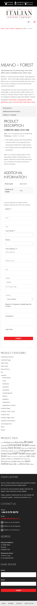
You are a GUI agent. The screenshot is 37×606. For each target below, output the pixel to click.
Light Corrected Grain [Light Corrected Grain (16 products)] (13, 456)
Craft (4, 381)
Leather (12, 28)
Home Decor (5, 369)
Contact (19, 603)
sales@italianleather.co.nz (10, 518)
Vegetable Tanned (8, 405)
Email (3, 580)
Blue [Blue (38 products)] (22, 442)
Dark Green (26, 102)
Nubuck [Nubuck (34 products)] (17, 459)
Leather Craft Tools (8, 411)
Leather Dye (5, 414)
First (7, 218)
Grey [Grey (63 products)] (9, 453)
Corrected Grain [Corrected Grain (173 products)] (18, 445)
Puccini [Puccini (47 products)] (4, 461)
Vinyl (2, 427)
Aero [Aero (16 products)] (2, 442)
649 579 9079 (9, 2)
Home (2, 28)
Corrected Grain (17, 102)
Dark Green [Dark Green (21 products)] (24, 448)
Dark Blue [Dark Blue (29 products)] (4, 448)
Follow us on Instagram (12, 526)
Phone (7, 240)
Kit (2, 372)
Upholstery (18, 28)
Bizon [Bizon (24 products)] (12, 442)
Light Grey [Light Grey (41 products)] (30, 456)
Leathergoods (21, 100)
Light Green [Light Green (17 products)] (22, 456)
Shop (7, 28)
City (7, 269)
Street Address (10, 252)
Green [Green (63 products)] (4, 453)
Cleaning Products (7, 357)
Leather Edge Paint (7, 418)
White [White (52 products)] (22, 464)
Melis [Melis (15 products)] (12, 459)
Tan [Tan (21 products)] (18, 464)
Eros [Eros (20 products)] (15, 451)
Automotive (12, 100)
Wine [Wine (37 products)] (28, 464)
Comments (9, 316)
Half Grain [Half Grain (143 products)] (18, 453)
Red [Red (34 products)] (18, 461)
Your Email (10, 231)
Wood (3, 430)
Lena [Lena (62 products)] (28, 453)
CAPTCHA (8, 329)
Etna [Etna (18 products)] (18, 451)
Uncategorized (6, 424)
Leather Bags (5, 408)
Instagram (19, 4)
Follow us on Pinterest (12, 530)
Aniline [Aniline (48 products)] (7, 442)
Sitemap (11, 603)
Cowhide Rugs (6, 360)
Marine (29, 100)
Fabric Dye (4, 363)
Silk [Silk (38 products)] (15, 464)
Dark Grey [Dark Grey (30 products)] (32, 448)
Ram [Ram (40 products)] (15, 461)
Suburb (8, 278)
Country (8, 295)
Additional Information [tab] (11, 111)
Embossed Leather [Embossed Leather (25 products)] (7, 451)
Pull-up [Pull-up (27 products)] (10, 461)
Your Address (11, 249)
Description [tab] (7, 108)
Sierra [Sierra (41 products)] (10, 464)
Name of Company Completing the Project (18, 305)
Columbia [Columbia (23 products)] (4, 445)
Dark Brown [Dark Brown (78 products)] (14, 447)
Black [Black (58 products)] (17, 442)
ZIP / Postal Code (11, 287)
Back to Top (29, 603)
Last (7, 226)
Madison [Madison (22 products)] (3, 459)
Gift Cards (4, 366)
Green (33, 102)
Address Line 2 (10, 261)
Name (8, 209)
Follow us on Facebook (12, 522)
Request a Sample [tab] (9, 115)
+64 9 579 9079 (9, 512)
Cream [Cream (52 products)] (32, 445)
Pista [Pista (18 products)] (24, 459)
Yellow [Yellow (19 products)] (32, 464)
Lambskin (5, 390)
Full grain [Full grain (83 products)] (25, 450)
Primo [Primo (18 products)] (28, 459)
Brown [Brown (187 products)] (28, 442)
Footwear (5, 384)
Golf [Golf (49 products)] (32, 450)
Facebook (10, 4)
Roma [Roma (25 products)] (23, 461)
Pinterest (29, 4)
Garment (5, 387)
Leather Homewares (8, 421)
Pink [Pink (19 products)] (22, 459)
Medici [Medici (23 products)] (9, 459)
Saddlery (5, 399)
